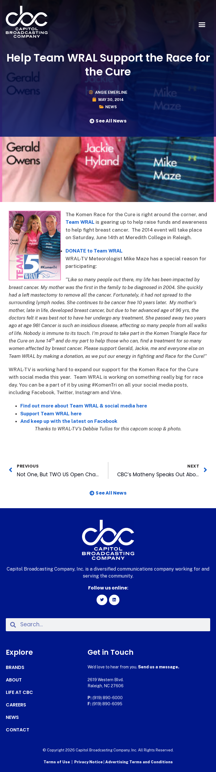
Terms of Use (56, 762)
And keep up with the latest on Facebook (68, 421)
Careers (16, 705)
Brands (15, 667)
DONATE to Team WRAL (94, 251)
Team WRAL (80, 222)
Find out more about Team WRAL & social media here (83, 406)
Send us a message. (158, 667)
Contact (17, 730)
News (111, 107)
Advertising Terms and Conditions (139, 762)
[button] (202, 24)
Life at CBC (19, 692)
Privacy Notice (89, 762)
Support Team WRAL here (50, 413)
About (14, 680)
